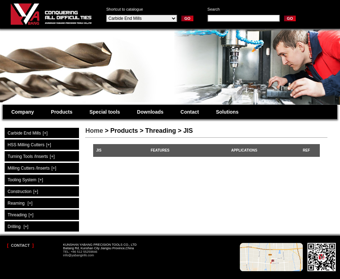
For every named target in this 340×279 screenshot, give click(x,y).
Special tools (104, 112)
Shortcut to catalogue (124, 9)
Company (22, 112)
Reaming (20, 203)
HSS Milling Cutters (29, 144)
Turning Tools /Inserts (31, 156)
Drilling (18, 226)
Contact (190, 112)
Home (94, 130)
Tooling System (25, 179)
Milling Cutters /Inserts (32, 168)
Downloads (150, 112)
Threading (21, 214)
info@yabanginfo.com (78, 255)
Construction (23, 191)
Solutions (227, 112)
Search (214, 9)
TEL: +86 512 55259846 (80, 252)
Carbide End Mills (28, 133)
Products (62, 112)
